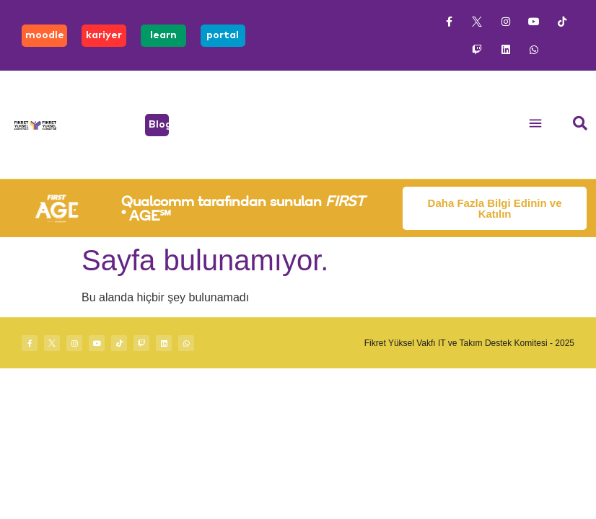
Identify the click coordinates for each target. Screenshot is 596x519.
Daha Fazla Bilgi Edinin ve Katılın (495, 208)
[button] (536, 125)
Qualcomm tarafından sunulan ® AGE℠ (242, 208)
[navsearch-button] (580, 124)
